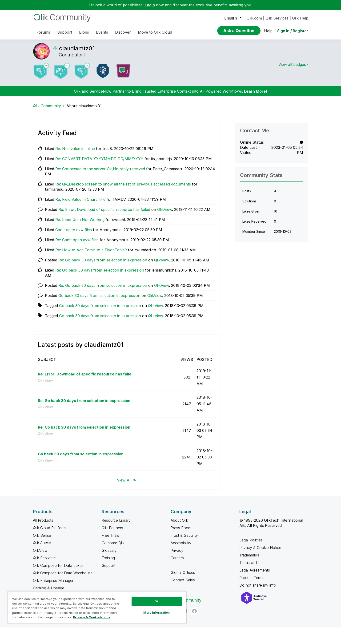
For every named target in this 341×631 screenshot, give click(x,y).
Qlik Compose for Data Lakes (58, 569)
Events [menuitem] (102, 32)
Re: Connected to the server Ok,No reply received (100, 172)
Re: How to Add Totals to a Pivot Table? (91, 253)
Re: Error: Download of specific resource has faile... (86, 377)
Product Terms (251, 581)
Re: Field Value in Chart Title (80, 203)
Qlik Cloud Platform (49, 531)
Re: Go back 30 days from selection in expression (102, 263)
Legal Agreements (254, 573)
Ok (156, 601)
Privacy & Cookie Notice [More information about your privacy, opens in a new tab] (91, 617)
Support (108, 569)
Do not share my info (258, 588)
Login (150, 5)
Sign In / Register (292, 30)
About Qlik (179, 523)
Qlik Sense (42, 538)
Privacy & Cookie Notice (260, 551)
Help (268, 30)
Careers (177, 561)
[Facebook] (194, 614)
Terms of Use (251, 566)
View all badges (292, 68)
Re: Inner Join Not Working (79, 223)
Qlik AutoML (43, 546)
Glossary (109, 554)
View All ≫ (126, 483)
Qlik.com (254, 18)
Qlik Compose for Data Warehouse (63, 576)
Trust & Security (184, 538)
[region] (97, 607)
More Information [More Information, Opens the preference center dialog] (156, 612)
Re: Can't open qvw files (77, 243)
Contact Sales (183, 583)
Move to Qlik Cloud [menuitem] (155, 32)
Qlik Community (47, 109)
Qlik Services (277, 18)
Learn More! (255, 94)
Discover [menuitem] (123, 32)
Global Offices (183, 576)
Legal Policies (251, 543)
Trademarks (249, 558)
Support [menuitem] (64, 32)
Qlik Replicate (44, 561)
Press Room (181, 531)
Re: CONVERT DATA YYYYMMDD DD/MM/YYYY (99, 162)
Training (108, 561)
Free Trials (110, 538)
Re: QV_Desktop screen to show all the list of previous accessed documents (123, 187)
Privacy (177, 554)
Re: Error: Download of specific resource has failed (104, 213)
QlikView (164, 213)
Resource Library (116, 523)
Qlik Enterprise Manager (53, 584)
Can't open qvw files (73, 233)
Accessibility (181, 546)
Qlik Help (300, 18)
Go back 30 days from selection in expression (99, 299)
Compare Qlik (113, 546)
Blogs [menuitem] (84, 32)
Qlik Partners (112, 531)
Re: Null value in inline (75, 152)
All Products (43, 523)
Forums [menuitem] (43, 32)
